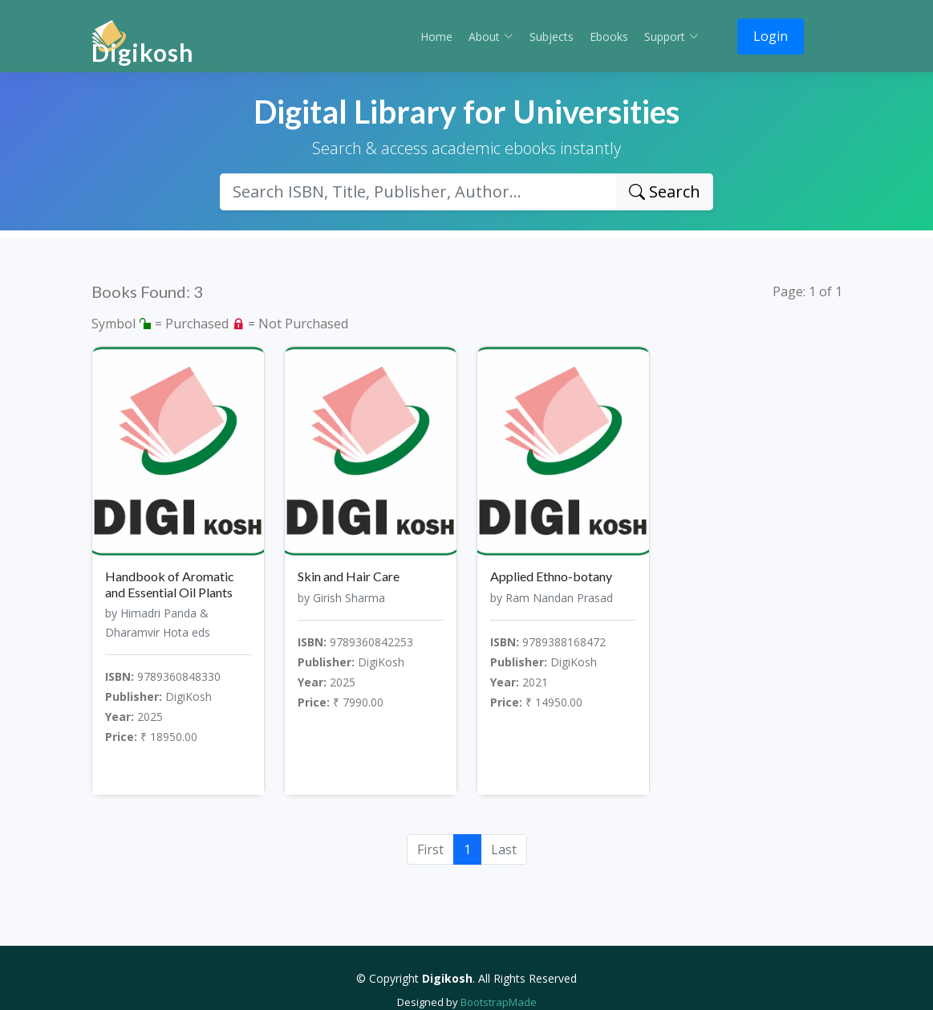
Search (664, 191)
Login (770, 36)
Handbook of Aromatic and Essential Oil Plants (169, 583)
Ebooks (609, 36)
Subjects (551, 36)
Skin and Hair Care (349, 576)
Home (436, 36)
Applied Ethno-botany (551, 576)
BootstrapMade (498, 1002)
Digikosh (142, 52)
